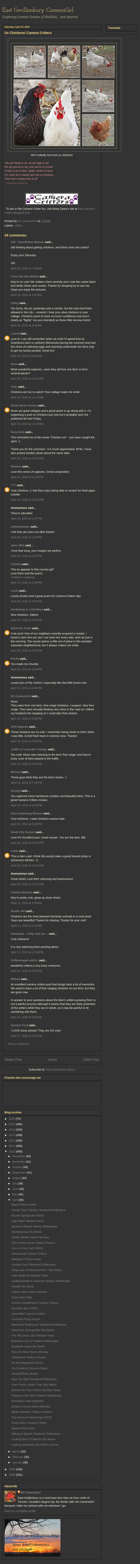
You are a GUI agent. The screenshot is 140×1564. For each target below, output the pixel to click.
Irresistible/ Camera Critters (28, 1313)
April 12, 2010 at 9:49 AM (26, 1017)
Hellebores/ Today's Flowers (28, 1357)
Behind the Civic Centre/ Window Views (36, 1390)
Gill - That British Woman (27, 242)
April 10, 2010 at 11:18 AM (27, 423)
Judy (14, 386)
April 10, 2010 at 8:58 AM (26, 325)
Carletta (16, 564)
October (17, 1167)
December (19, 1156)
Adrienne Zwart (21, 628)
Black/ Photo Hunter (23, 1204)
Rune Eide (18, 432)
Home (52, 1059)
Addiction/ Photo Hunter (26, 1259)
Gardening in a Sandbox (27, 609)
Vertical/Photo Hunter (24, 1373)
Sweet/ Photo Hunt (23, 1428)
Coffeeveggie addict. (24, 960)
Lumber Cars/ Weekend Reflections (33, 1264)
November (19, 1161)
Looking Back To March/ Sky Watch (33, 1439)
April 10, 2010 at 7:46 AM (26, 268)
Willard (15, 979)
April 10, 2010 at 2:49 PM (26, 582)
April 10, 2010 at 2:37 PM (26, 556)
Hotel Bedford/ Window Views (29, 1275)
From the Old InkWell (25, 276)
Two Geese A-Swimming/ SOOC (31, 1417)
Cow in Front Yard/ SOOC (27, 1248)
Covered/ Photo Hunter (25, 1319)
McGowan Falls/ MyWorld (27, 1401)
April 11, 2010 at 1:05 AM (26, 902)
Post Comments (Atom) (60, 1069)
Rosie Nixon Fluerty (24, 405)
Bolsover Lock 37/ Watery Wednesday (35, 1341)
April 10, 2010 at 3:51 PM (26, 650)
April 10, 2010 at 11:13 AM (27, 397)
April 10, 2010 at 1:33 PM (26, 537)
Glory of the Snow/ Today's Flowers (33, 1242)
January (17, 1462)
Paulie (15, 658)
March (16, 1451)
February (18, 1457)
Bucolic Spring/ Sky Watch (27, 1215)
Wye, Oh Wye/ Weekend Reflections (34, 1379)
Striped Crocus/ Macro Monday (30, 1406)
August (17, 1178)
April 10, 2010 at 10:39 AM (27, 378)
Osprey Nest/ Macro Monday (29, 1291)
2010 (12, 1151)
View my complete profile (20, 1511)
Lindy (14, 850)
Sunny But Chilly (21, 1297)
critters (18, 225)
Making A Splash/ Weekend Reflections (35, 1433)
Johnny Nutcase (21, 892)
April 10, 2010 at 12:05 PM (27, 458)
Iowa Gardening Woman (27, 813)
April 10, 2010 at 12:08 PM (27, 477)
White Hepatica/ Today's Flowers (31, 1411)
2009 (12, 1469)
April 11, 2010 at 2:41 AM (26, 925)
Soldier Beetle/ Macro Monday (30, 1237)
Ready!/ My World (22, 1286)
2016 (12, 1118)
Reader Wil (18, 911)
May (15, 1194)
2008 (12, 1474)
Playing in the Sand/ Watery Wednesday (36, 1395)
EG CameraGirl (21, 696)
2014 (12, 1129)
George (16, 790)
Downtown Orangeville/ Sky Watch (32, 1330)
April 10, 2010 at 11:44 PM (27, 865)
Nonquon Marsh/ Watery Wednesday (34, 1226)
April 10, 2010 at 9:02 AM (26, 355)
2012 (12, 1140)
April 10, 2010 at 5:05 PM (26, 718)
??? (13, 485)
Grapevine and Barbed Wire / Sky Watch (36, 1270)
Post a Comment (18, 1044)
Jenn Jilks (17, 545)
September (19, 1172)
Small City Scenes (23, 832)
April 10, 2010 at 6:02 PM (26, 763)
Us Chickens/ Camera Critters (30, 1368)
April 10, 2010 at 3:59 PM (26, 669)
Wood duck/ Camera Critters (29, 1253)
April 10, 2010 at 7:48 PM (26, 782)
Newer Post (13, 1059)
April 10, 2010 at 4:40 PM (26, 688)
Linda (14, 590)
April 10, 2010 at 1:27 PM (26, 518)
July (15, 1183)
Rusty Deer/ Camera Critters (29, 1422)
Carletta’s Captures (23, 577)
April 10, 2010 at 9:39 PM (26, 824)
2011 (12, 1146)
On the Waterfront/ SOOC (27, 1362)
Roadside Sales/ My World (27, 1346)
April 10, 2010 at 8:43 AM (26, 294)
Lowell (15, 333)
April (15, 1199)
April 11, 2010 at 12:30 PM (27, 952)
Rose (14, 364)
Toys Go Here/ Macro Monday (30, 1351)
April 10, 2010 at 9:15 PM (26, 805)
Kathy (15, 303)
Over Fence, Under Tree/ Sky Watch (34, 1384)
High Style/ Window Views (27, 1220)
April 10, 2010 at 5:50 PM (26, 741)
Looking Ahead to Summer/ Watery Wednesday (40, 1281)
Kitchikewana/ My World (26, 1231)
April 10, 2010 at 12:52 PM (27, 499)
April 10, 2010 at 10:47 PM (27, 842)
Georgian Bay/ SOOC (24, 1308)
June (15, 1188)
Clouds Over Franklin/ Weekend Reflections (38, 1210)
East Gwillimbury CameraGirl (38, 10)
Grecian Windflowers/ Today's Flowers (35, 1302)
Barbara (16, 466)
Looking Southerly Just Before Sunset (34, 1444)
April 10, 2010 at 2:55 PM (26, 601)
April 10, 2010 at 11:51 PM (27, 884)
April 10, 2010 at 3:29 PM (26, 620)
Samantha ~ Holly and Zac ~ (29, 933)
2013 (12, 1135)
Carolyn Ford (19, 1025)
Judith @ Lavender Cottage (29, 749)
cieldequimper (20, 526)
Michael (16, 772)
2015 (12, 1124)
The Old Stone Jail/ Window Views (32, 1335)
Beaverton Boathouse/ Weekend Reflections (38, 1324)
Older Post (91, 1059)
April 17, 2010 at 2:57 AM (26, 1035)
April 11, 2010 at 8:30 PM (26, 970)
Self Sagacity (19, 726)
